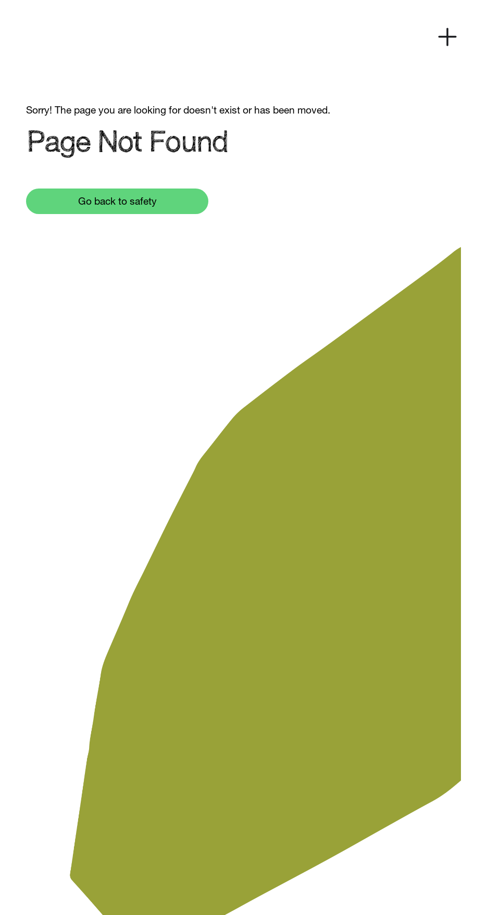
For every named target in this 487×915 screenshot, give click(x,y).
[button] (447, 37)
